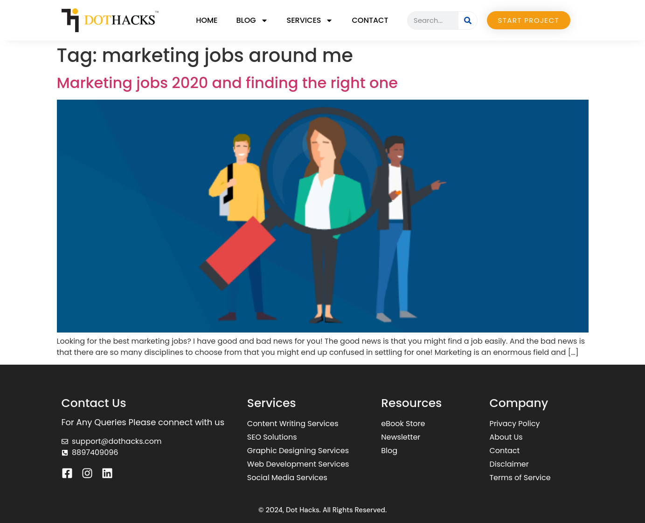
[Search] (467, 20)
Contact (370, 20)
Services (310, 20)
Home (206, 20)
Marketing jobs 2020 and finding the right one (227, 82)
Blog (252, 20)
